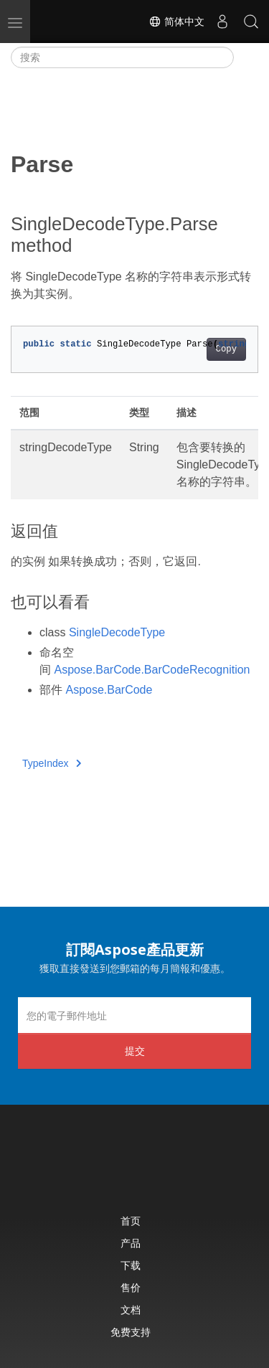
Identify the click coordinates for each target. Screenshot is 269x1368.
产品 (131, 1243)
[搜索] (122, 57)
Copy (226, 349)
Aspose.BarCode (108, 690)
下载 (131, 1265)
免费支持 (130, 1332)
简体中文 (176, 21)
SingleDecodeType (117, 632)
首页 (131, 1220)
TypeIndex (51, 763)
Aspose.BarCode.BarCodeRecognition (152, 670)
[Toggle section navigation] (246, 57)
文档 (131, 1309)
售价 (131, 1287)
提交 (135, 1050)
